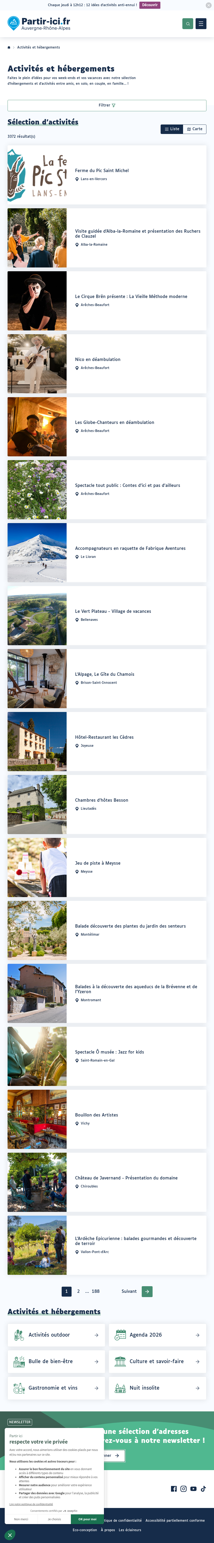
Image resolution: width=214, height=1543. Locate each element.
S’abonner (102, 1456)
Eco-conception (85, 1530)
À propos (108, 1530)
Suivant (129, 1292)
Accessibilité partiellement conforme (175, 1520)
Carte (197, 129)
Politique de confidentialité (120, 1520)
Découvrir (150, 5)
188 (96, 1293)
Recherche (187, 23)
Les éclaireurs (130, 1530)
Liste (174, 129)
